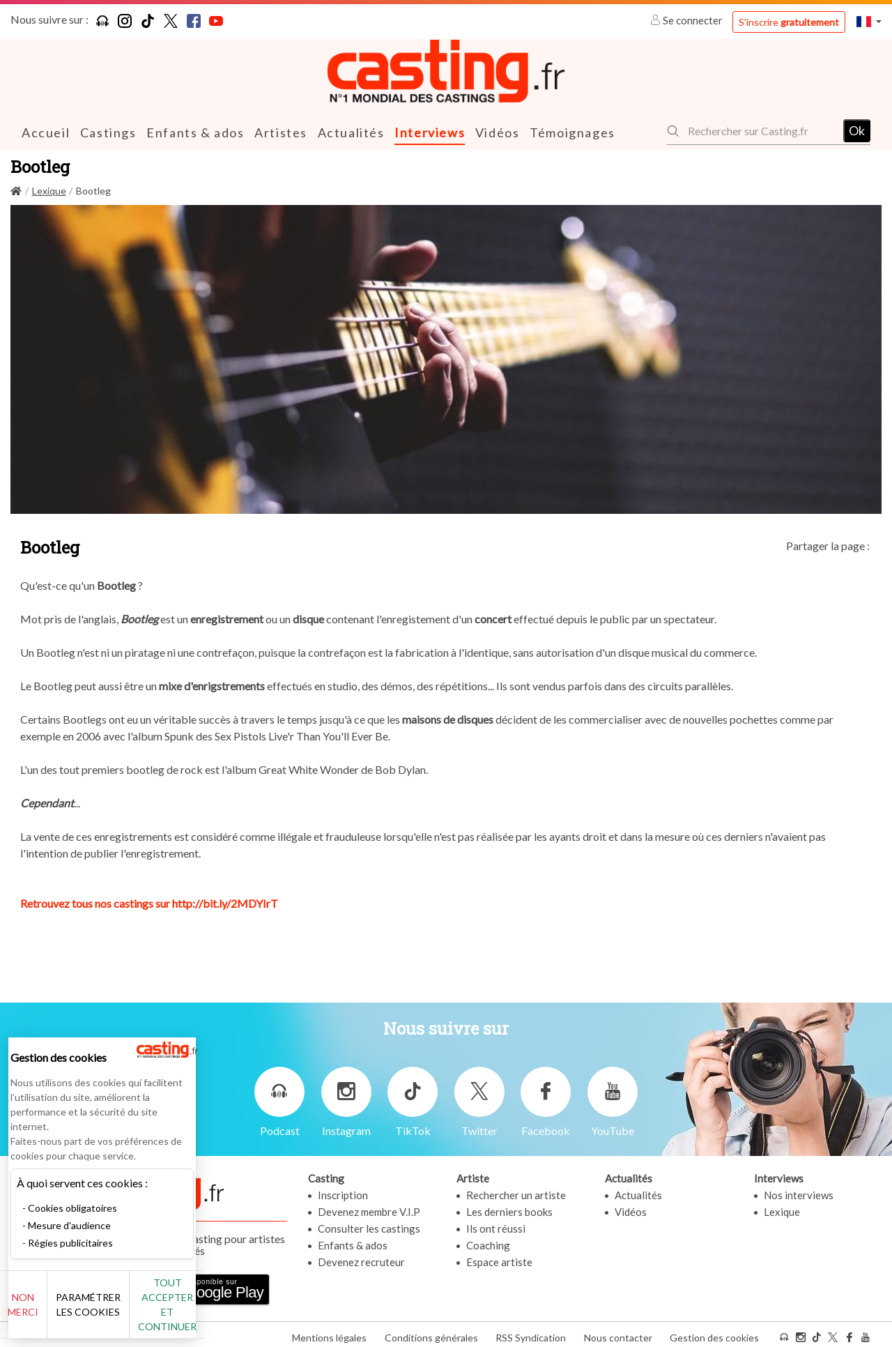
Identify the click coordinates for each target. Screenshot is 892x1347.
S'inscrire (789, 22)
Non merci (57, 1312)
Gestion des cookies (714, 1332)
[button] (869, 21)
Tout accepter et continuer (252, 1311)
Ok (857, 130)
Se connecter (687, 20)
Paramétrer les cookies (155, 1312)
